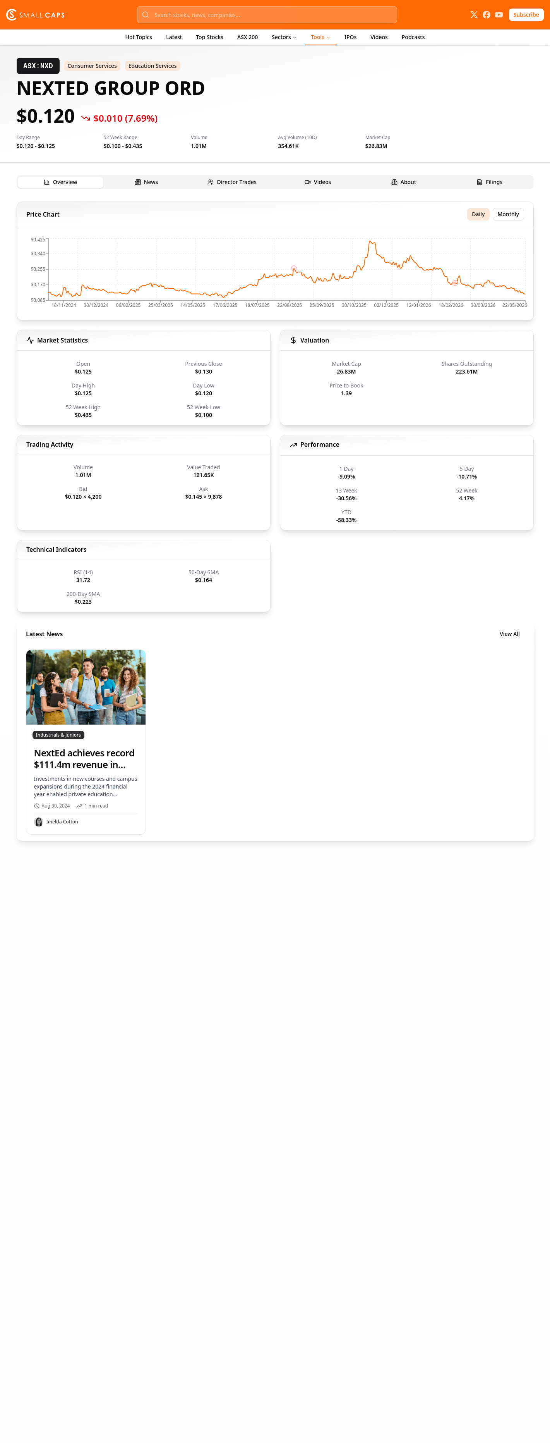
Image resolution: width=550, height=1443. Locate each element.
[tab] (61, 182)
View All (510, 633)
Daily (478, 214)
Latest (174, 37)
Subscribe (526, 14)
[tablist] (275, 182)
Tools (321, 37)
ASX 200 (247, 37)
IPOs (350, 37)
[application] (275, 275)
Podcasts (413, 37)
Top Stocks (209, 37)
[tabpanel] (275, 521)
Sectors (284, 37)
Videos (378, 37)
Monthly (508, 214)
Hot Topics (138, 37)
